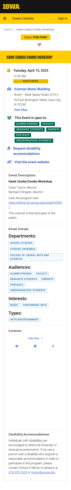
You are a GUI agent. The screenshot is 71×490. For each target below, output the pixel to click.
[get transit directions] (36, 346)
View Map (20, 110)
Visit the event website (32, 162)
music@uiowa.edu (43, 472)
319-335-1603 (18, 472)
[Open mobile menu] (4, 18)
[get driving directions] (18, 346)
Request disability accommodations (27, 151)
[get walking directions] (53, 346)
